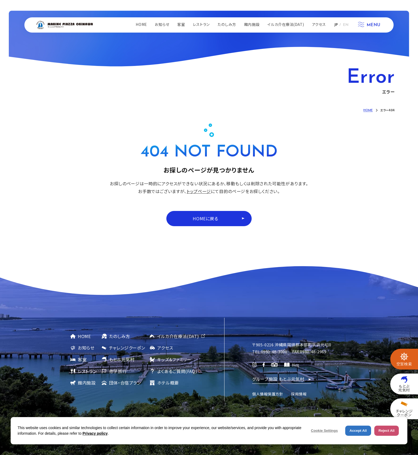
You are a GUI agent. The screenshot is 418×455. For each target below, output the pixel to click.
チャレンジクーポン (127, 347)
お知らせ (86, 347)
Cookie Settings (324, 431)
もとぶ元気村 (122, 359)
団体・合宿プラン (125, 382)
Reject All (387, 431)
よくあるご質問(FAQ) (177, 371)
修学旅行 (118, 371)
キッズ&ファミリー (174, 359)
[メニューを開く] (369, 25)
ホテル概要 (168, 382)
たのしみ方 (119, 336)
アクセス (165, 347)
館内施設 (87, 382)
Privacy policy (95, 433)
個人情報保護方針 (267, 394)
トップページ (199, 191)
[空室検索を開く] (404, 359)
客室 (82, 359)
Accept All (358, 431)
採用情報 (299, 394)
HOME (84, 336)
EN (345, 25)
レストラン (87, 371)
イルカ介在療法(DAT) (178, 336)
